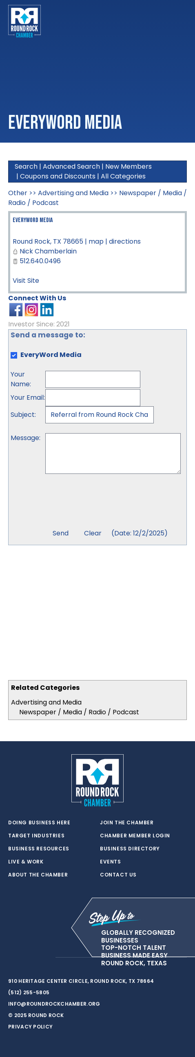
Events (110, 862)
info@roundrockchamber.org (54, 1003)
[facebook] (28, 957)
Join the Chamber (127, 822)
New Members (128, 166)
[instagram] (45, 957)
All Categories (123, 176)
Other (17, 193)
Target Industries (36, 835)
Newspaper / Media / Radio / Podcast (79, 712)
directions (125, 241)
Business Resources (38, 849)
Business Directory (130, 849)
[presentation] (107, 502)
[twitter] (12, 957)
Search (26, 166)
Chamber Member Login (135, 835)
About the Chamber (38, 875)
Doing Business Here (39, 822)
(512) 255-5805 (28, 992)
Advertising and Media (46, 702)
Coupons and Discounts (57, 176)
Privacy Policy (30, 1026)
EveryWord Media (33, 220)
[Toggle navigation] (180, 21)
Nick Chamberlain (48, 251)
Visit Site (26, 280)
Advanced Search (71, 166)
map (96, 241)
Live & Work (26, 862)
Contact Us (118, 875)
